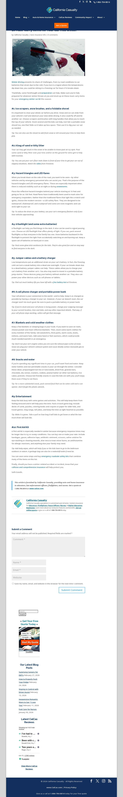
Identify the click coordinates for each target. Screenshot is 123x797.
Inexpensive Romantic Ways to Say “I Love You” (28, 702)
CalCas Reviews (65, 17)
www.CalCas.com (54, 787)
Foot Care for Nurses (28, 709)
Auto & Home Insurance (43, 17)
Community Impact (83, 17)
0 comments (53, 35)
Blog (25, 17)
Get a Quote (61, 25)
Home (17, 17)
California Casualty (21, 35)
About (100, 17)
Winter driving (18, 82)
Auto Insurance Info (38, 35)
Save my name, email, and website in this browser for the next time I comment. (49, 583)
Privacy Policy (70, 787)
